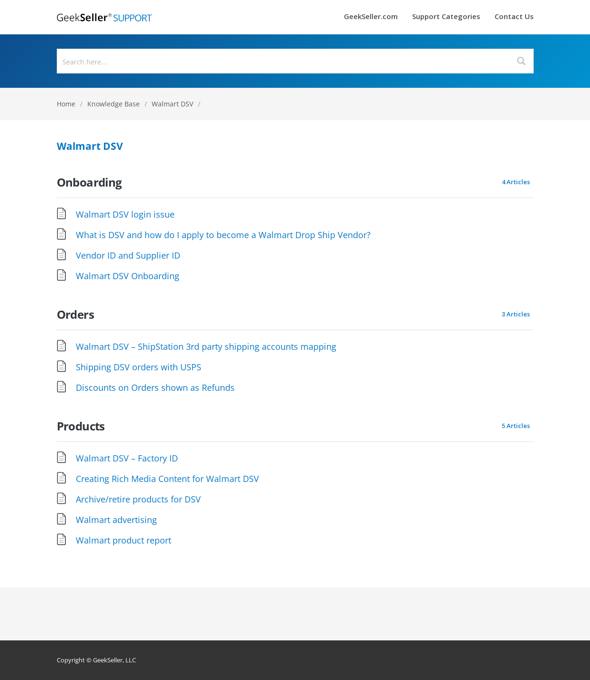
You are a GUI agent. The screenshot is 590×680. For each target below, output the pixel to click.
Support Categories (446, 17)
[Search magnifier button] (521, 61)
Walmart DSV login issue (125, 214)
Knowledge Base (113, 103)
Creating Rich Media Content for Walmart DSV (167, 478)
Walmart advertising (116, 519)
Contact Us (514, 17)
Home (66, 103)
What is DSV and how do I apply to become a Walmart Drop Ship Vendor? (223, 235)
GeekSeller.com (371, 17)
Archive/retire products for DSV (138, 499)
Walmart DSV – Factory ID (127, 458)
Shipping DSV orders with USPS (138, 367)
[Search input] (283, 61)
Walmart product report (123, 540)
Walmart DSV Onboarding (127, 276)
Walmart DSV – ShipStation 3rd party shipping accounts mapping (206, 346)
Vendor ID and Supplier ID (128, 255)
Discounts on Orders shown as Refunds (155, 387)
